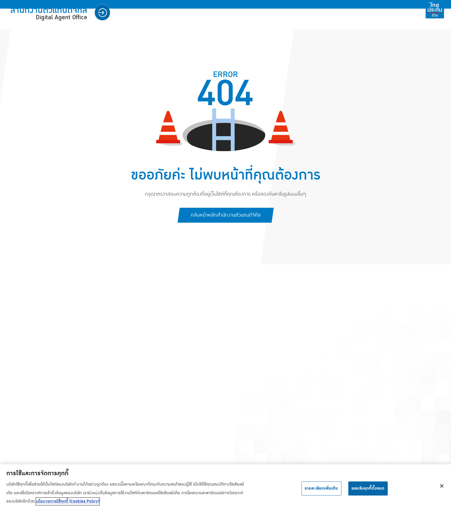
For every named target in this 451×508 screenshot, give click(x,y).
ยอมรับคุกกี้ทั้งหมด (368, 489)
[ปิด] (441, 487)
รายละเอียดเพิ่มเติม (321, 489)
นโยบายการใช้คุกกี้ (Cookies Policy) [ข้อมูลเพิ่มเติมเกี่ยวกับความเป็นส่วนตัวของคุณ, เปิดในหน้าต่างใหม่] (67, 502)
